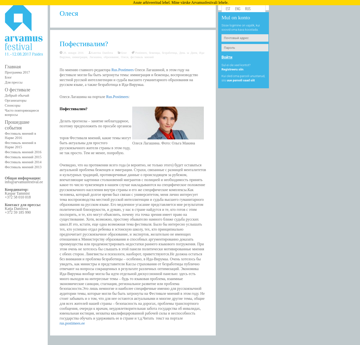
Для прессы (13, 82)
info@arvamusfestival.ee (24, 182)
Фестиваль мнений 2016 (23, 152)
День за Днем (188, 52)
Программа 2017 (17, 72)
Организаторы (15, 100)
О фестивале (17, 89)
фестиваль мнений (142, 56)
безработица (169, 52)
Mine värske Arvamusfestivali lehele (199, 2)
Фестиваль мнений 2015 (23, 157)
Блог (8, 77)
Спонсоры (12, 105)
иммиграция (79, 56)
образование (111, 56)
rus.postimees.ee (72, 323)
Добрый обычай (17, 95)
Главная (13, 66)
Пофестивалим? (84, 44)
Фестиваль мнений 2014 (23, 162)
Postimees (141, 52)
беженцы (154, 52)
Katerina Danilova (102, 52)
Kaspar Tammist (17, 193)
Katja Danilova (16, 209)
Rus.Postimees (122, 70)
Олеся (124, 56)
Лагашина (95, 56)
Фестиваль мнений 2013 (23, 167)
